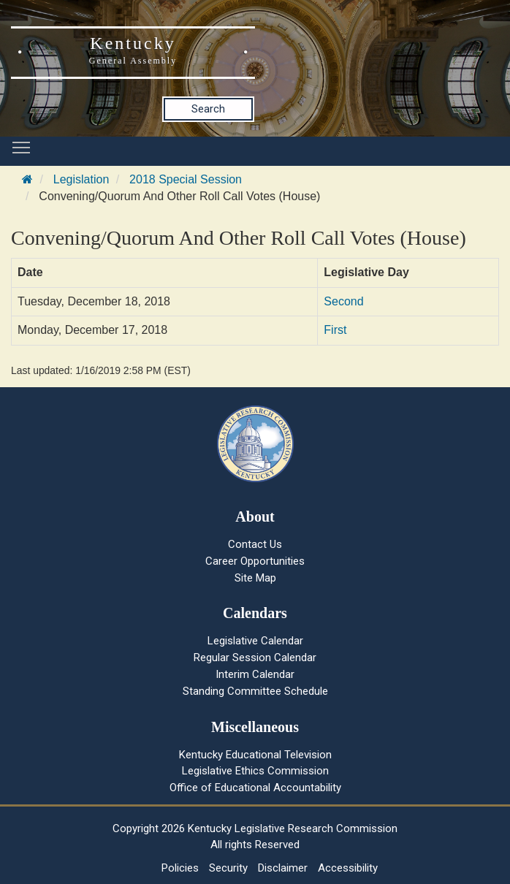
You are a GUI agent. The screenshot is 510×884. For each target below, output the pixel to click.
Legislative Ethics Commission (255, 770)
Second (343, 301)
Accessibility (348, 868)
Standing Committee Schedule (255, 691)
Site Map (255, 577)
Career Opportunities (255, 561)
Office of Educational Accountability (255, 787)
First (335, 330)
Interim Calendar (255, 674)
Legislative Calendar (255, 640)
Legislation (81, 179)
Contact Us (255, 544)
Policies (180, 868)
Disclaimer (283, 868)
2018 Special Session (185, 179)
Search (208, 108)
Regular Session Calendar (255, 657)
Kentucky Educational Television (255, 754)
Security (228, 868)
